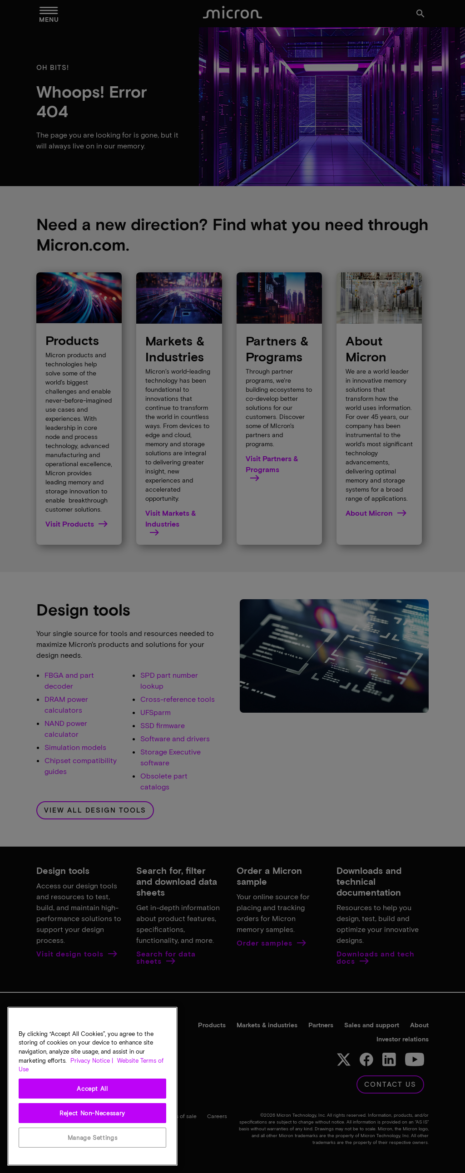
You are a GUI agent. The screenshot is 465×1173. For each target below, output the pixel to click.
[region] (92, 1086)
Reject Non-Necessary (92, 1113)
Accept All (92, 1088)
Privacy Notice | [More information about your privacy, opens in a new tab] (91, 1060)
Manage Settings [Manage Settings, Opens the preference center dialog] (93, 1137)
